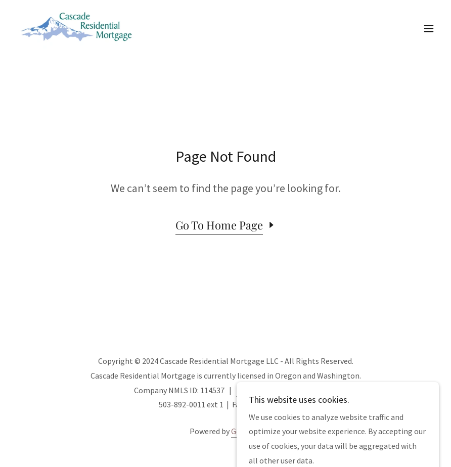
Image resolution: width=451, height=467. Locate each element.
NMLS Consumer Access (276, 390)
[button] (429, 28)
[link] (77, 28)
